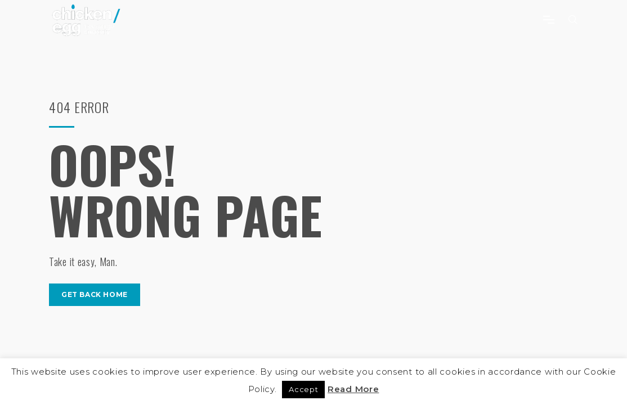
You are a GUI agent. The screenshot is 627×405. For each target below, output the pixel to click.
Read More (353, 389)
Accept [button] (303, 389)
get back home (94, 294)
